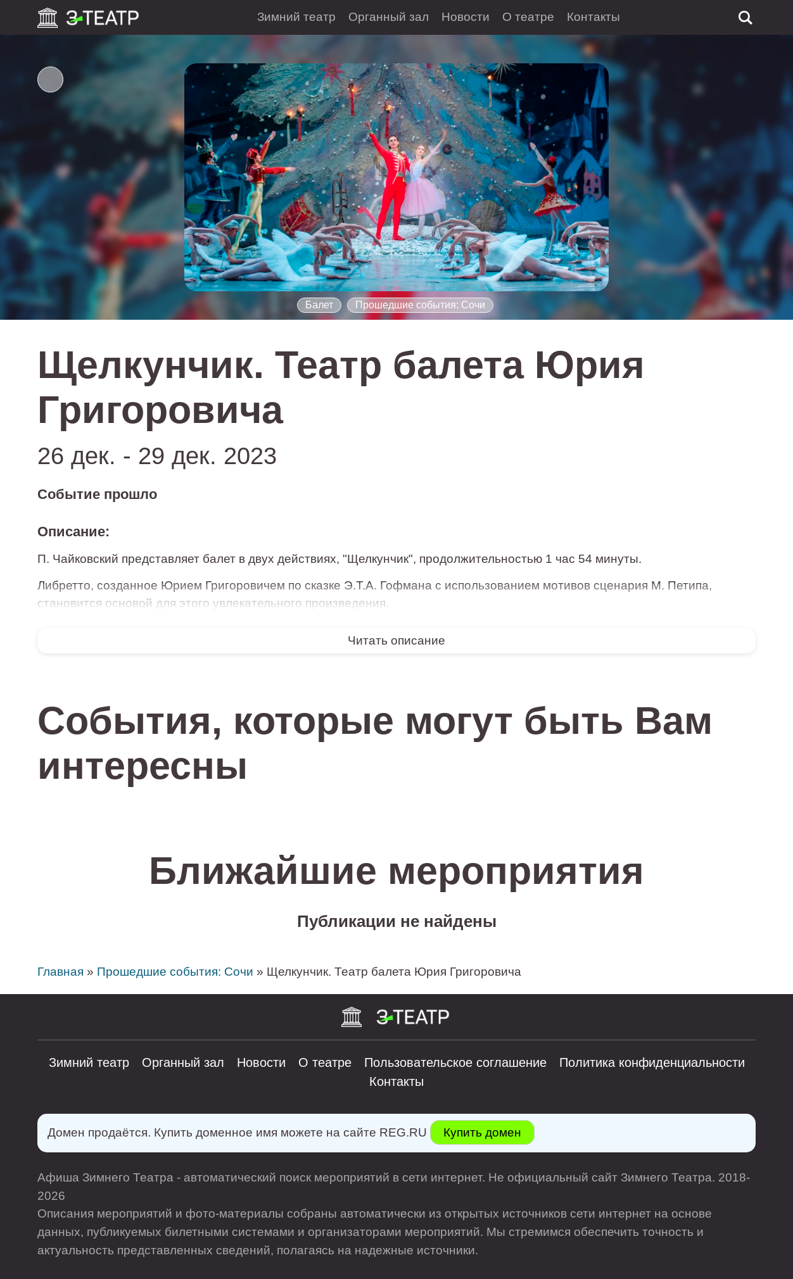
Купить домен (482, 1132)
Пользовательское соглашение (455, 1062)
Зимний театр (296, 16)
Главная (60, 971)
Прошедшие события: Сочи (420, 304)
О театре (528, 16)
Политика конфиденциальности (652, 1062)
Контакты (593, 16)
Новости (465, 16)
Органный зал (388, 16)
